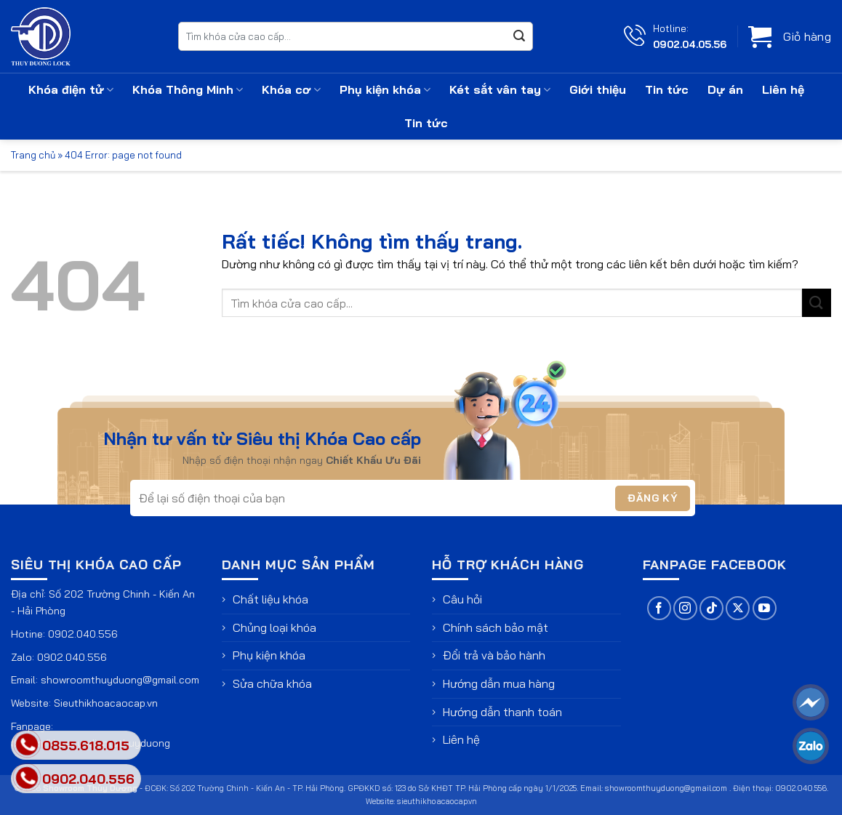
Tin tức (667, 89)
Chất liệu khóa (270, 599)
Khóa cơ (291, 89)
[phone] (27, 778)
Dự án (725, 89)
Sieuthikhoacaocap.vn (106, 703)
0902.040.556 (83, 634)
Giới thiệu (597, 89)
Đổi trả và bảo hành (494, 655)
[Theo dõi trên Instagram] (685, 608)
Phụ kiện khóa (385, 89)
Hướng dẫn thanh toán (502, 711)
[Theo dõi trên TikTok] (711, 608)
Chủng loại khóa (274, 627)
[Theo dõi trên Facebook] (659, 608)
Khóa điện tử (70, 89)
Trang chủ (33, 155)
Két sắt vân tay (499, 89)
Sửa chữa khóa (272, 683)
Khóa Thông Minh (187, 89)
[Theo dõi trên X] (738, 608)
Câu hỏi (462, 599)
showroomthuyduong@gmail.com (120, 679)
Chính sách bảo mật (495, 627)
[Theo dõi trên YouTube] (765, 608)
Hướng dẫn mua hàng (499, 683)
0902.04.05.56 (689, 44)
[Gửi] (519, 36)
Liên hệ (783, 89)
